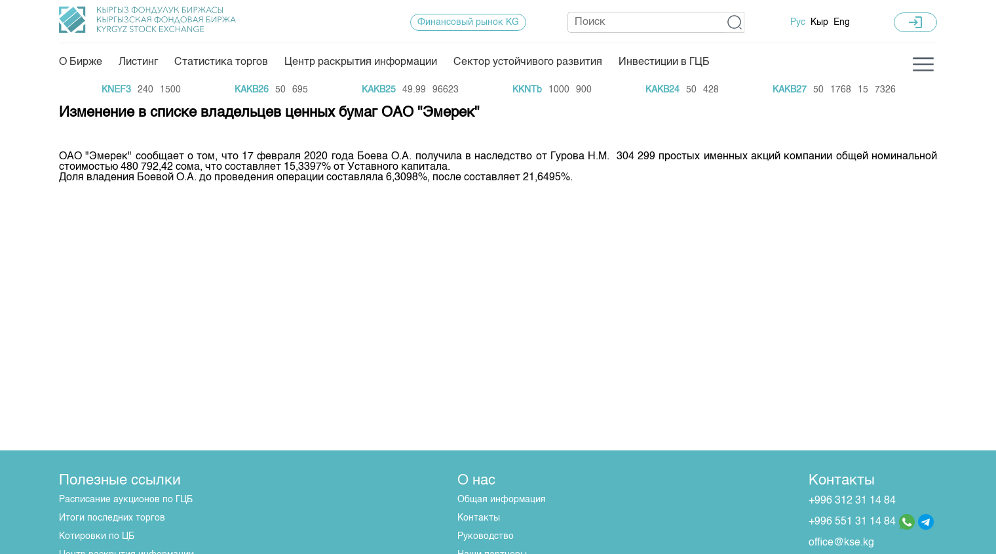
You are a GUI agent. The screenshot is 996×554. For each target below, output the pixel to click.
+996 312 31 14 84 (852, 501)
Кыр (819, 22)
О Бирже (80, 62)
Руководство (485, 536)
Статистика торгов (221, 62)
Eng (841, 22)
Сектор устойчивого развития (527, 62)
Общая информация (501, 499)
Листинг (138, 62)
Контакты (478, 518)
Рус (797, 22)
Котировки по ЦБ (96, 536)
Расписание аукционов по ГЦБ (126, 499)
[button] (734, 22)
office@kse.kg (841, 543)
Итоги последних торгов (112, 518)
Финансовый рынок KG (468, 22)
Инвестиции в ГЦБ (664, 62)
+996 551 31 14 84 (852, 522)
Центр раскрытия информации (360, 62)
